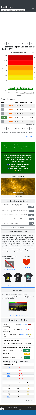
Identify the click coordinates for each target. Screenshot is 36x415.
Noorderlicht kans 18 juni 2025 (18, 219)
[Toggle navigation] (32, 8)
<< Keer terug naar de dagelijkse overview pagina (17, 132)
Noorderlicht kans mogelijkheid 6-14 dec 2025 (18, 206)
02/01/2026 (24, 334)
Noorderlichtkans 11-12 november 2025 (18, 215)
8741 (4, 118)
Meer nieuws (18, 196)
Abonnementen (10, 269)
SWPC (18, 96)
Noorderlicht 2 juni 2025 (18, 223)
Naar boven (30, 136)
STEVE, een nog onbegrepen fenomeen (18, 211)
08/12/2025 (24, 325)
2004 (8, 367)
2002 (8, 376)
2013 (8, 379)
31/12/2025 (24, 329)
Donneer (26, 267)
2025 (8, 370)
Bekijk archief (19, 43)
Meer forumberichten (18, 227)
